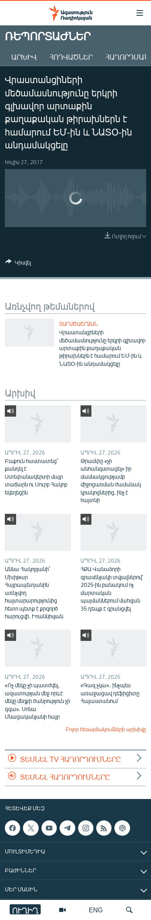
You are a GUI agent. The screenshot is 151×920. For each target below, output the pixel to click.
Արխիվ (24, 56)
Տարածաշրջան (78, 324)
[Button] (18, 264)
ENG (96, 910)
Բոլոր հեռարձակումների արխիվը (106, 729)
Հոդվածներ (71, 56)
